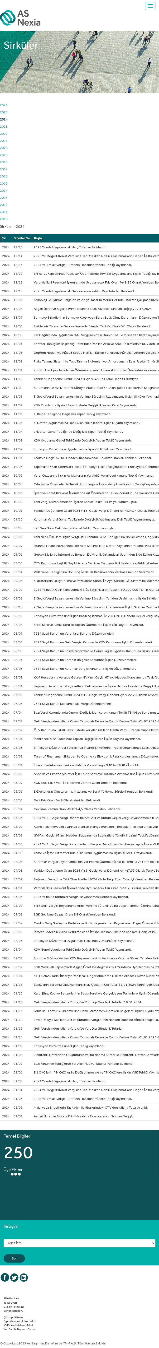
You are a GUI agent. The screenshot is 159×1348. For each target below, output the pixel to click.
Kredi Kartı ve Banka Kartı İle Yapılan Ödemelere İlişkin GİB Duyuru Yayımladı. (89, 625)
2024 (4, 119)
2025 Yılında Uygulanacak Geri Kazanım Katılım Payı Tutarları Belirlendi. (84, 291)
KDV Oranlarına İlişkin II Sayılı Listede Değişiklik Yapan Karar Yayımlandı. (85, 405)
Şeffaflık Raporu (13, 1310)
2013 (4, 198)
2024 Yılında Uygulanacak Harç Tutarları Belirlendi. (70, 1081)
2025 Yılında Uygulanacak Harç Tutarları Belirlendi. (70, 247)
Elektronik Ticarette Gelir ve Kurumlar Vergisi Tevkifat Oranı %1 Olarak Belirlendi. (92, 326)
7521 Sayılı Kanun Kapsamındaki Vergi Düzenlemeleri (72, 704)
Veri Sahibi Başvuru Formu (20, 1329)
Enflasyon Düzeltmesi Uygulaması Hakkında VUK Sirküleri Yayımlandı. (84, 941)
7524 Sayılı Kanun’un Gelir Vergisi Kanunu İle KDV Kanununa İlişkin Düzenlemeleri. (93, 642)
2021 (4, 141)
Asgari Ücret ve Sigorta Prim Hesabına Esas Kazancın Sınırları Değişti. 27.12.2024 (93, 309)
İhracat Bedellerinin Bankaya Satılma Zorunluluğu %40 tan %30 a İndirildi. (87, 765)
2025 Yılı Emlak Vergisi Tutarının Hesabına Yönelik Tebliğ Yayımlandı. (83, 265)
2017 (4, 169)
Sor (14, 1258)
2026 (4, 105)
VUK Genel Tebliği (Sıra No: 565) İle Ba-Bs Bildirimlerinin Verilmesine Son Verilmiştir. (94, 572)
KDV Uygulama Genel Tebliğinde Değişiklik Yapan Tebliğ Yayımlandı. (83, 440)
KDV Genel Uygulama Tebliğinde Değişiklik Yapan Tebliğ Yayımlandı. (83, 949)
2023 (4, 126)
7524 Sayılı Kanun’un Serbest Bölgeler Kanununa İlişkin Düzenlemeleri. (85, 660)
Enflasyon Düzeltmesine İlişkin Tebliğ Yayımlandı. (69, 1046)
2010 (4, 219)
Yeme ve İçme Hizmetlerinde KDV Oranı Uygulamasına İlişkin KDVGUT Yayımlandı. (93, 853)
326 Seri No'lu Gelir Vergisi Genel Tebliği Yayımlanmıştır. (74, 528)
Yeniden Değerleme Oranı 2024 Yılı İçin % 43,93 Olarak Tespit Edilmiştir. (86, 379)
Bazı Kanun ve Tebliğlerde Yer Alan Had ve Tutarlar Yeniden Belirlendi (83, 1063)
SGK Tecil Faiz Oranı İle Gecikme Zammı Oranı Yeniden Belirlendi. (81, 783)
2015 (4, 183)
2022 (4, 133)
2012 (4, 205)
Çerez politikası (13, 1317)
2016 (4, 176)
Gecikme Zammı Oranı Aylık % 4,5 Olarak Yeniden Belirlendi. (77, 809)
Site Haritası (11, 1298)
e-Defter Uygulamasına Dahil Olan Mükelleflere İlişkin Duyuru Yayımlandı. (87, 423)
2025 (4, 112)
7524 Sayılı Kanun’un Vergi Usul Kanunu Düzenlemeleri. (74, 633)
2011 (4, 212)
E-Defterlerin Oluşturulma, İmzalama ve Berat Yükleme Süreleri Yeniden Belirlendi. (94, 791)
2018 (4, 162)
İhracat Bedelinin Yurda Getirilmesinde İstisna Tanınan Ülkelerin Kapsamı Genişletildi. (95, 932)
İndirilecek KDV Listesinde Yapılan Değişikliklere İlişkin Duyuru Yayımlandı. (87, 739)
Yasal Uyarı (10, 1302)
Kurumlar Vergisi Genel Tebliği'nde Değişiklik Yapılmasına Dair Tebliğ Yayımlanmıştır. (94, 519)
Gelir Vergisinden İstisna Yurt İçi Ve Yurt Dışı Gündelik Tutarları (78, 1028)
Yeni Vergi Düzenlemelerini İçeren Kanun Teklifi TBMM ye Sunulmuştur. (85, 502)
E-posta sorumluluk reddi (19, 1321)
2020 (4, 148)
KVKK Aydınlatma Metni (18, 1325)
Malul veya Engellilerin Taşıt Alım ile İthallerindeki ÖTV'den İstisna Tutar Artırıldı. (91, 1107)
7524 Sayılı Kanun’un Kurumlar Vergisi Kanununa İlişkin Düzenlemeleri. (85, 668)
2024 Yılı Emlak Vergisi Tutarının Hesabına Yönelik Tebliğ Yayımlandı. (83, 1099)
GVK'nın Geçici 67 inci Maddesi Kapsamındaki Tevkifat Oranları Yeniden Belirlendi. (93, 458)
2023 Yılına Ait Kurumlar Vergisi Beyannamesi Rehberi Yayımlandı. (81, 897)
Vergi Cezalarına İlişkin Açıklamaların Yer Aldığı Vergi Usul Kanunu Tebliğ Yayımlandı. (94, 475)
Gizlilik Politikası (14, 1306)
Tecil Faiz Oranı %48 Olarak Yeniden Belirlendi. (67, 800)
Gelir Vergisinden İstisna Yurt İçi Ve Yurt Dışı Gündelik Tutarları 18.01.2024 (87, 1002)
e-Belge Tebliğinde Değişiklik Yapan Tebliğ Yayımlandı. (73, 414)
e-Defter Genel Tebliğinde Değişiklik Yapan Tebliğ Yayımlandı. (78, 431)
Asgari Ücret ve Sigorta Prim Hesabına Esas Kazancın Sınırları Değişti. (84, 1116)
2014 (4, 190)
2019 (4, 155)
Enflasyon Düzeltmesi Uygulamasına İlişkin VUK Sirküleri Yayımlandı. (83, 449)
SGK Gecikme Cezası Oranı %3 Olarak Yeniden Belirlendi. (75, 914)
